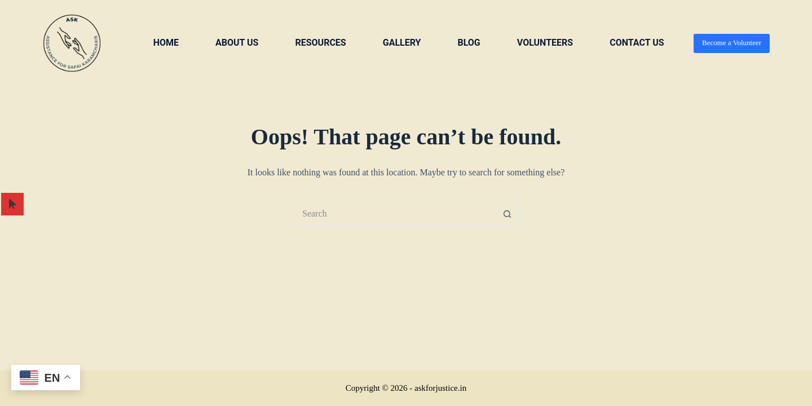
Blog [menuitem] (468, 42)
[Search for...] (394, 213)
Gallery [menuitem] (402, 42)
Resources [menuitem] (320, 42)
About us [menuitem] (236, 42)
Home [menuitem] (166, 42)
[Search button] (507, 213)
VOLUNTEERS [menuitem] (545, 42)
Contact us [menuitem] (637, 42)
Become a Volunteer (731, 42)
